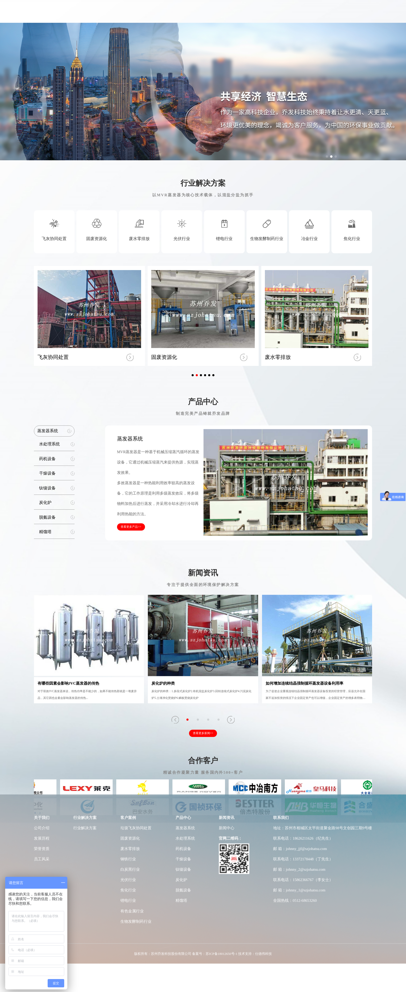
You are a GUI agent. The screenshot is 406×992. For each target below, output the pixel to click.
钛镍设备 (183, 740)
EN (363, 15)
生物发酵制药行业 (135, 792)
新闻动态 (313, 15)
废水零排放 (130, 720)
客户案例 (205, 15)
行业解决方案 (174, 15)
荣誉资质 (41, 720)
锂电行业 (128, 771)
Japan (373, 15)
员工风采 (41, 730)
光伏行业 (128, 751)
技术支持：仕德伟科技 (255, 825)
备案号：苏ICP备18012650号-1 (214, 825)
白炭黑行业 (130, 740)
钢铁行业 (128, 730)
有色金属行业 (132, 782)
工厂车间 (286, 15)
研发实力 (259, 15)
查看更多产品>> (131, 526)
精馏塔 (181, 771)
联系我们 (340, 15)
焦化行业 (128, 761)
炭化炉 (181, 751)
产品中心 (232, 15)
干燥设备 (183, 730)
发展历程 (41, 709)
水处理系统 (185, 709)
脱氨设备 (183, 761)
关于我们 (142, 15)
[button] (327, 156)
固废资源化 (130, 709)
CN (356, 15)
